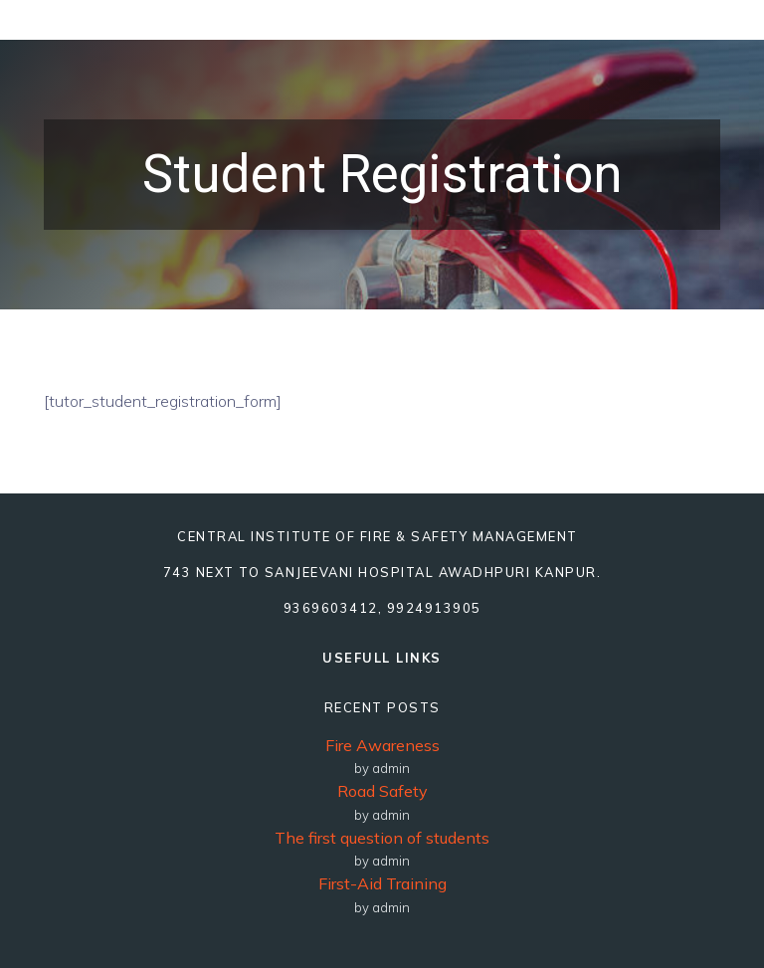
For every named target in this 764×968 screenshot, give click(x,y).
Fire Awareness (382, 745)
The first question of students (382, 838)
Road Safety (382, 791)
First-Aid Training (382, 883)
